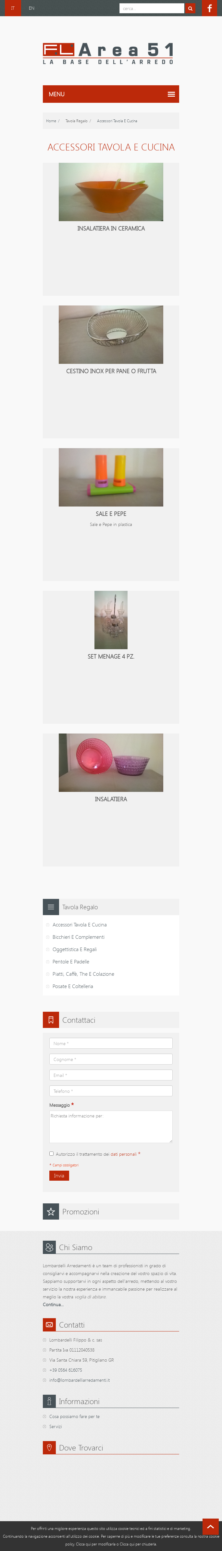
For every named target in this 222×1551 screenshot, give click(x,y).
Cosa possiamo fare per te (74, 1416)
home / (52, 120)
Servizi (55, 1426)
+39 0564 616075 (65, 1370)
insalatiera (111, 799)
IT (13, 8)
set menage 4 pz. (111, 656)
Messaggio (61, 1105)
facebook (209, 8)
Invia (59, 1175)
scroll (211, 1527)
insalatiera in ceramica (111, 228)
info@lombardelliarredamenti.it (79, 1380)
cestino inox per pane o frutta (111, 371)
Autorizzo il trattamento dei (95, 1154)
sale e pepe (111, 514)
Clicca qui (83, 1543)
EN (31, 8)
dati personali (124, 1154)
